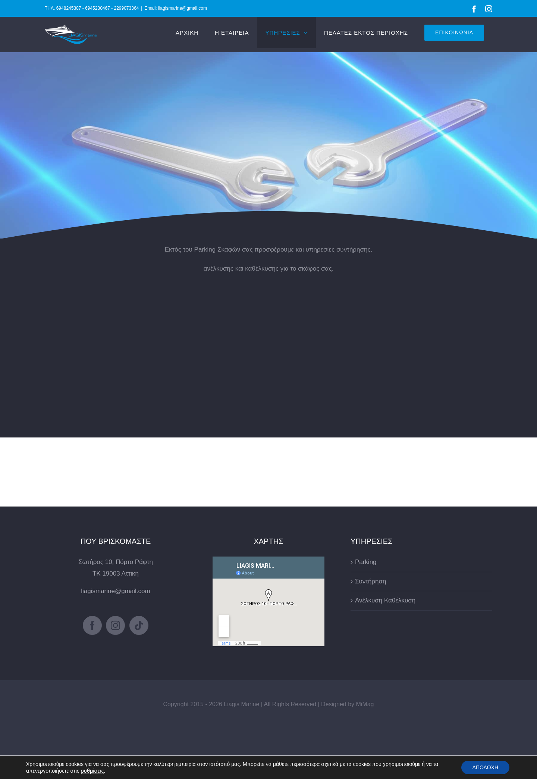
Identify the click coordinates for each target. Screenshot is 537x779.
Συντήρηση (370, 581)
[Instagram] (115, 625)
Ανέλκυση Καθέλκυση (385, 600)
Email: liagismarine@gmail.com (175, 8)
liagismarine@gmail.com (115, 591)
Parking (366, 561)
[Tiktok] (138, 625)
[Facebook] (92, 625)
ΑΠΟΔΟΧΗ (485, 767)
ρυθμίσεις (92, 771)
